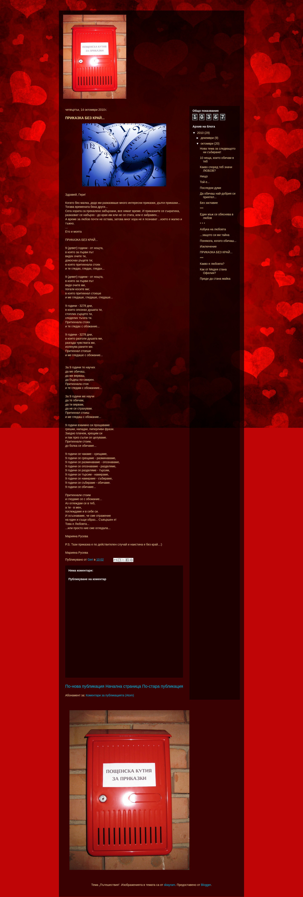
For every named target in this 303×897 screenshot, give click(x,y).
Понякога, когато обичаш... (218, 240)
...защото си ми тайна (214, 235)
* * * (202, 223)
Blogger (206, 884)
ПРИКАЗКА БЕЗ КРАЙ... (216, 252)
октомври (207, 143)
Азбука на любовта (213, 229)
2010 (201, 132)
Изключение (208, 246)
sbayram (169, 884)
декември (208, 138)
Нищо (204, 176)
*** (201, 208)
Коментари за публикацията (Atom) (110, 695)
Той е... (205, 182)
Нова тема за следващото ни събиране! (217, 150)
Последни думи (210, 188)
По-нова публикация (84, 686)
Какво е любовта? (212, 263)
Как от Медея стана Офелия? (213, 271)
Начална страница (123, 686)
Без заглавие (209, 202)
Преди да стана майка (215, 278)
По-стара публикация (162, 686)
